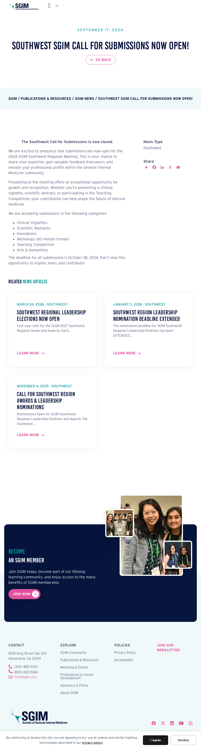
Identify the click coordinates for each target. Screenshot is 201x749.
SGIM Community (73, 653)
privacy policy (92, 743)
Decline (183, 740)
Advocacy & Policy (74, 685)
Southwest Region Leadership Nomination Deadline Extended (146, 315)
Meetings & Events (74, 667)
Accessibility (123, 660)
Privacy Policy (125, 653)
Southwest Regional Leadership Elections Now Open (51, 315)
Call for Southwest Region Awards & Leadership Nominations (46, 400)
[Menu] (53, 6)
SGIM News (84, 99)
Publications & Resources (46, 99)
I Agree (155, 740)
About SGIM (69, 693)
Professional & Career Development (77, 676)
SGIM (12, 99)
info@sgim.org (25, 677)
